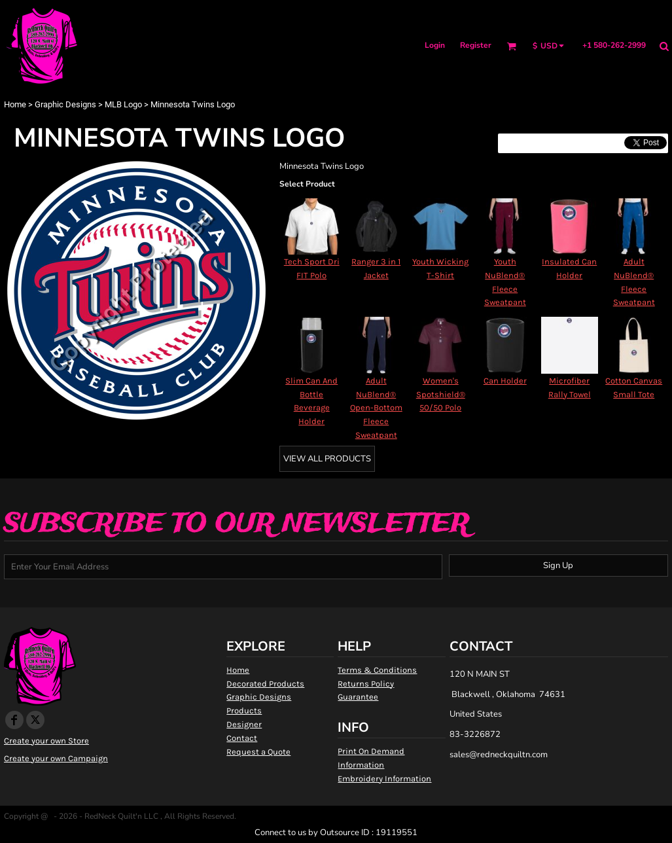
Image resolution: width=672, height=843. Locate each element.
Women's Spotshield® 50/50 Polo (440, 394)
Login (435, 45)
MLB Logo (123, 104)
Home (15, 104)
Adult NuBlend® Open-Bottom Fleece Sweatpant (376, 408)
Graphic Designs (65, 104)
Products (244, 710)
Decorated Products (265, 684)
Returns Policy (366, 684)
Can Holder (505, 381)
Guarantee (358, 697)
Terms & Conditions (377, 670)
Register (475, 45)
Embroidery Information (384, 778)
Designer (244, 724)
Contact (241, 738)
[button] (511, 46)
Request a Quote (258, 752)
